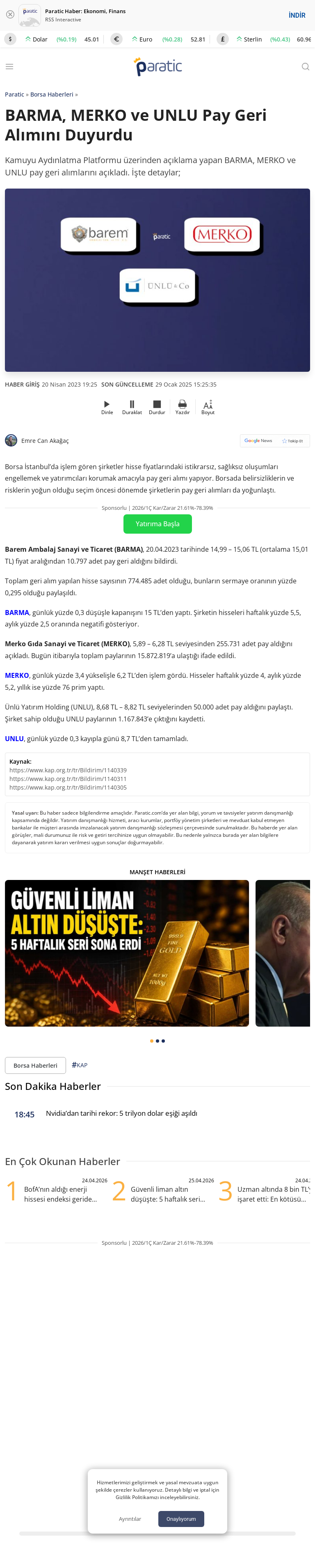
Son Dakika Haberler (53, 1086)
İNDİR (297, 15)
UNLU (14, 738)
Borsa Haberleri (51, 94)
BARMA (17, 612)
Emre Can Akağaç (45, 441)
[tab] (151, 1041)
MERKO (17, 675)
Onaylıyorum (181, 1519)
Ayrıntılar (130, 1518)
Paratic (14, 94)
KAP (79, 1065)
